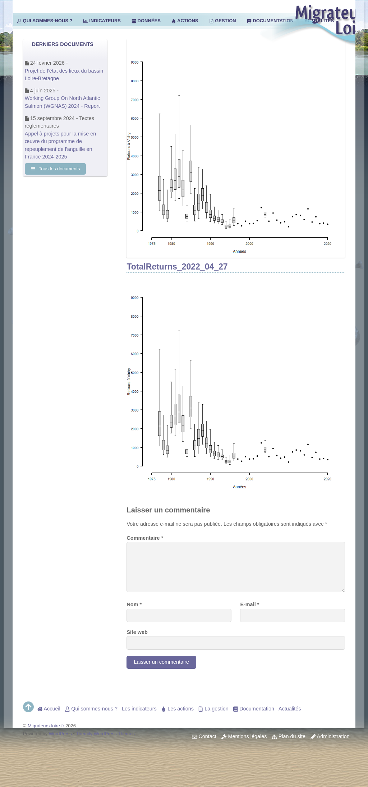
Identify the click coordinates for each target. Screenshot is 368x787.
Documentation (253, 709)
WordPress (60, 733)
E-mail (249, 604)
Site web (136, 632)
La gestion (213, 709)
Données (146, 20)
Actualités (290, 709)
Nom (134, 604)
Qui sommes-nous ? (45, 20)
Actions (184, 20)
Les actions (177, 709)
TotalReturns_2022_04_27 (176, 266)
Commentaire (144, 538)
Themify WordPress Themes (105, 733)
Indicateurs (102, 20)
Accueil (48, 709)
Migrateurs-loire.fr (46, 725)
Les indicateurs (139, 709)
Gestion (222, 20)
